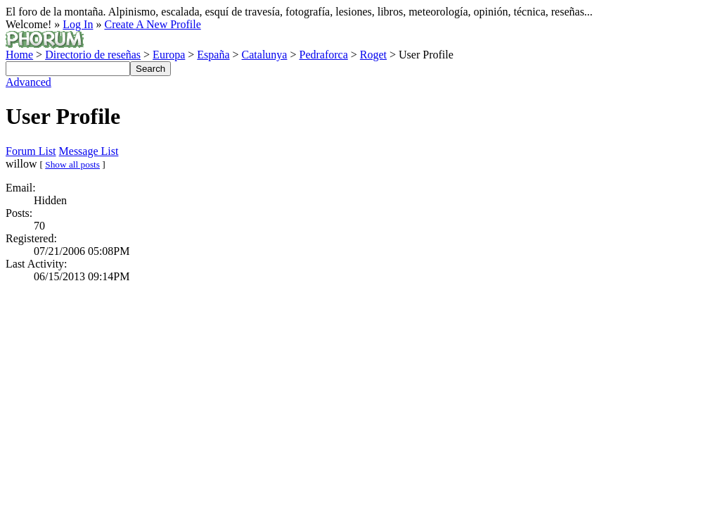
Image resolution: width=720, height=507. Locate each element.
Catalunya (265, 55)
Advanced (28, 82)
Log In (78, 24)
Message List (89, 151)
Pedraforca (323, 55)
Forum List (31, 151)
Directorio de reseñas (93, 55)
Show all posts (72, 164)
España (213, 55)
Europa (169, 55)
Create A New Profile (152, 24)
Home (19, 55)
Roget (373, 55)
